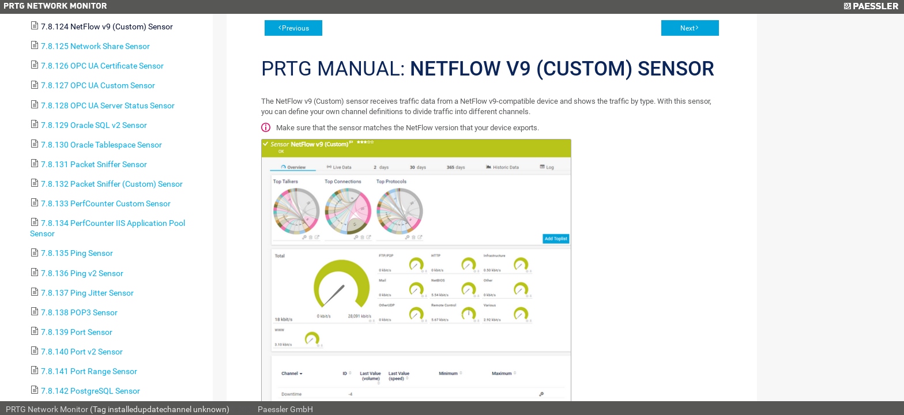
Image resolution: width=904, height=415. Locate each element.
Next (687, 28)
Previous (295, 28)
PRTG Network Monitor (47, 409)
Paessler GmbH (285, 409)
